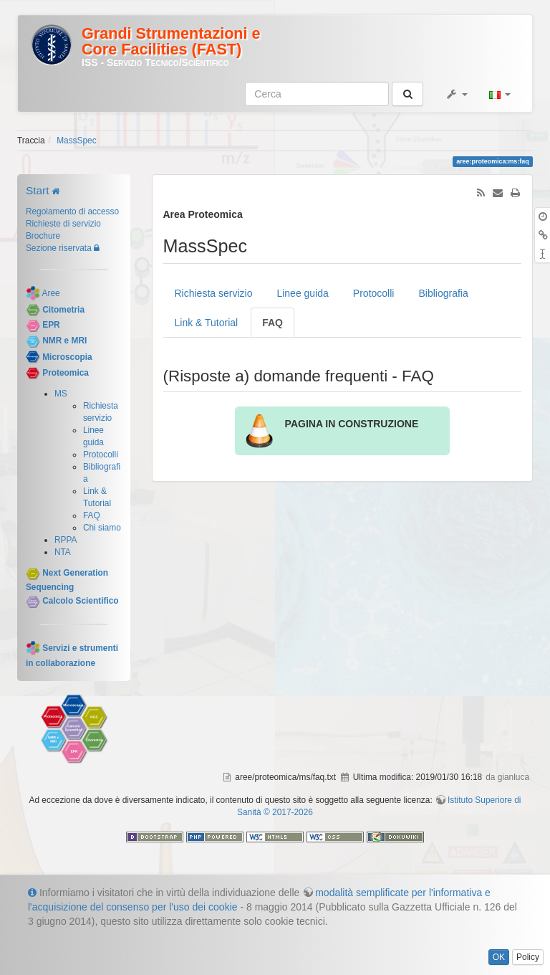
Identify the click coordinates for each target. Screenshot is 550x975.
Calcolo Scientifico (80, 601)
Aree (51, 293)
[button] (456, 94)
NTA (62, 552)
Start (37, 190)
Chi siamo (102, 528)
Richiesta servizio (214, 293)
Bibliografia (443, 293)
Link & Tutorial (206, 322)
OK (499, 957)
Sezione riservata (59, 248)
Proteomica (65, 373)
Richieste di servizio (63, 224)
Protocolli (100, 455)
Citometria (63, 310)
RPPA (65, 540)
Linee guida (302, 293)
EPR (50, 325)
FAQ (91, 515)
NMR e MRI (64, 341)
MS (60, 394)
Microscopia (67, 357)
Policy (527, 957)
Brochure (43, 236)
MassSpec (77, 140)
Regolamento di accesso (72, 211)
